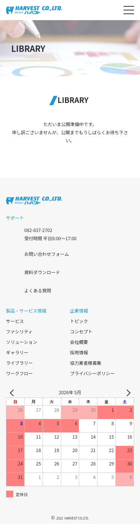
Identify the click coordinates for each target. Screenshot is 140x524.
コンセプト (81, 331)
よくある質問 (37, 290)
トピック (79, 321)
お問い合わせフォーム (46, 253)
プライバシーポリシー (92, 373)
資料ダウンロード (42, 272)
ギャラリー (17, 352)
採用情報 (79, 352)
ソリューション (21, 342)
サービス (15, 321)
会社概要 (79, 342)
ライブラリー (19, 363)
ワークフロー (19, 373)
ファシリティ (19, 331)
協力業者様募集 (86, 363)
